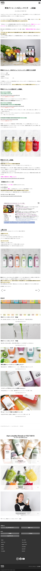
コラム (4, 518)
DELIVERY (23, 548)
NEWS (2, 540)
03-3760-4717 (10, 527)
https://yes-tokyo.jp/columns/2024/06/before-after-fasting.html (12, 178)
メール (30, 527)
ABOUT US (3, 542)
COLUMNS (3, 551)
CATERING (24, 546)
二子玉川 (30, 533)
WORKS (2, 544)
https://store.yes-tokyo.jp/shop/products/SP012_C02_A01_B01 (12, 106)
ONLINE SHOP (24, 544)
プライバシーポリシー (33, 566)
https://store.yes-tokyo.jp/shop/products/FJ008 (9, 119)
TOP (1, 518)
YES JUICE (24, 540)
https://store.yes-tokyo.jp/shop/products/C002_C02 (10, 95)
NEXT (37, 290)
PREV (3, 290)
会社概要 (38, 566)
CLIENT (2, 548)
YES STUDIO (24, 542)
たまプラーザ (10, 535)
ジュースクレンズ (14, 426)
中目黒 (10, 533)
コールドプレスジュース (5, 426)
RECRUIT (23, 551)
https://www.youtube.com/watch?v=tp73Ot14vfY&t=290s (11, 196)
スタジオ (21, 426)
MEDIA (2, 546)
